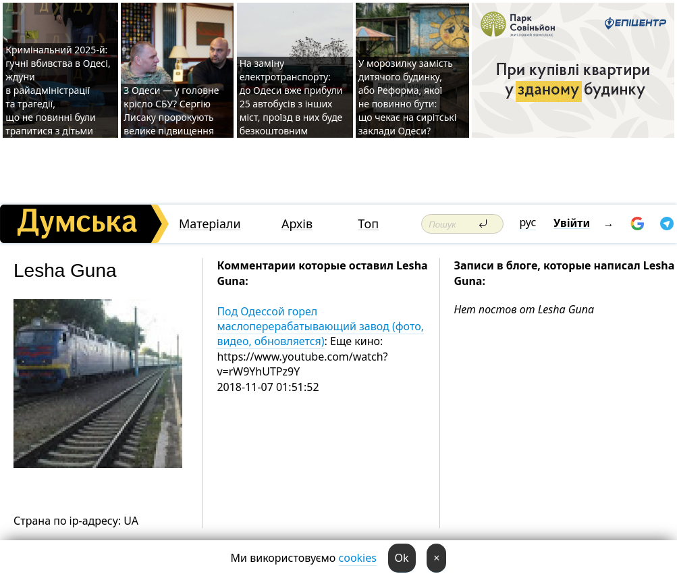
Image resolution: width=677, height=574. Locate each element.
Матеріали (210, 223)
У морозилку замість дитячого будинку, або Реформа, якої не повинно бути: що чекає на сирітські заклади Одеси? (407, 97)
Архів (297, 223)
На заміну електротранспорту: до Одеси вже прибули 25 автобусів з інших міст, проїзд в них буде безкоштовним (291, 97)
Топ (368, 223)
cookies (358, 557)
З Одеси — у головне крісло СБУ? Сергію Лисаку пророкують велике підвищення (171, 110)
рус (528, 222)
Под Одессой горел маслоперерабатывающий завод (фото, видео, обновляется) (320, 326)
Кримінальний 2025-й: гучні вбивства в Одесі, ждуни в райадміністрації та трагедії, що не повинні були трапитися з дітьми (57, 90)
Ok (402, 557)
